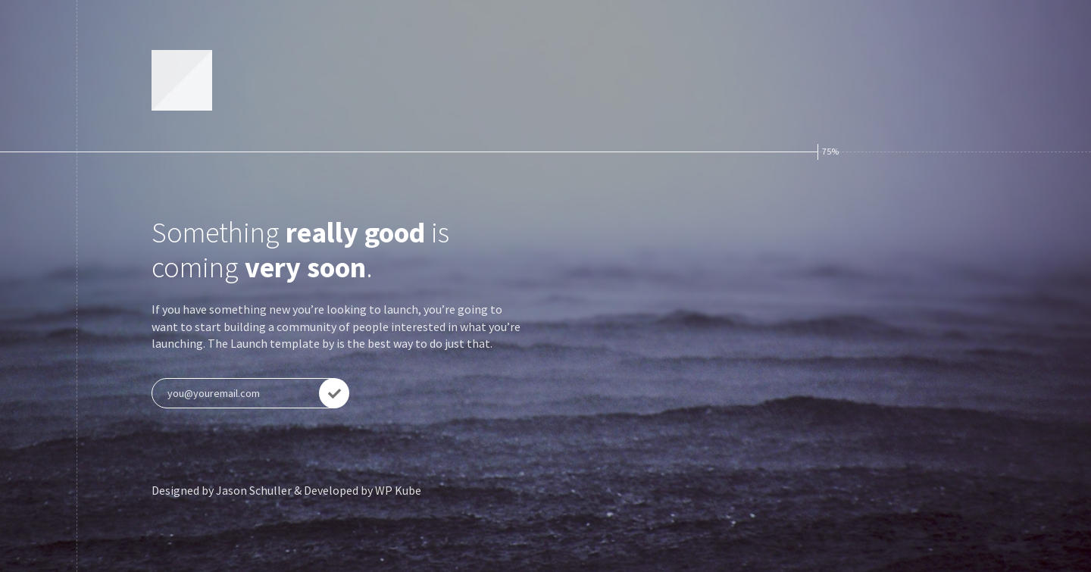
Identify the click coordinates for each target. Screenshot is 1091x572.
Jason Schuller (254, 490)
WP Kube (398, 490)
